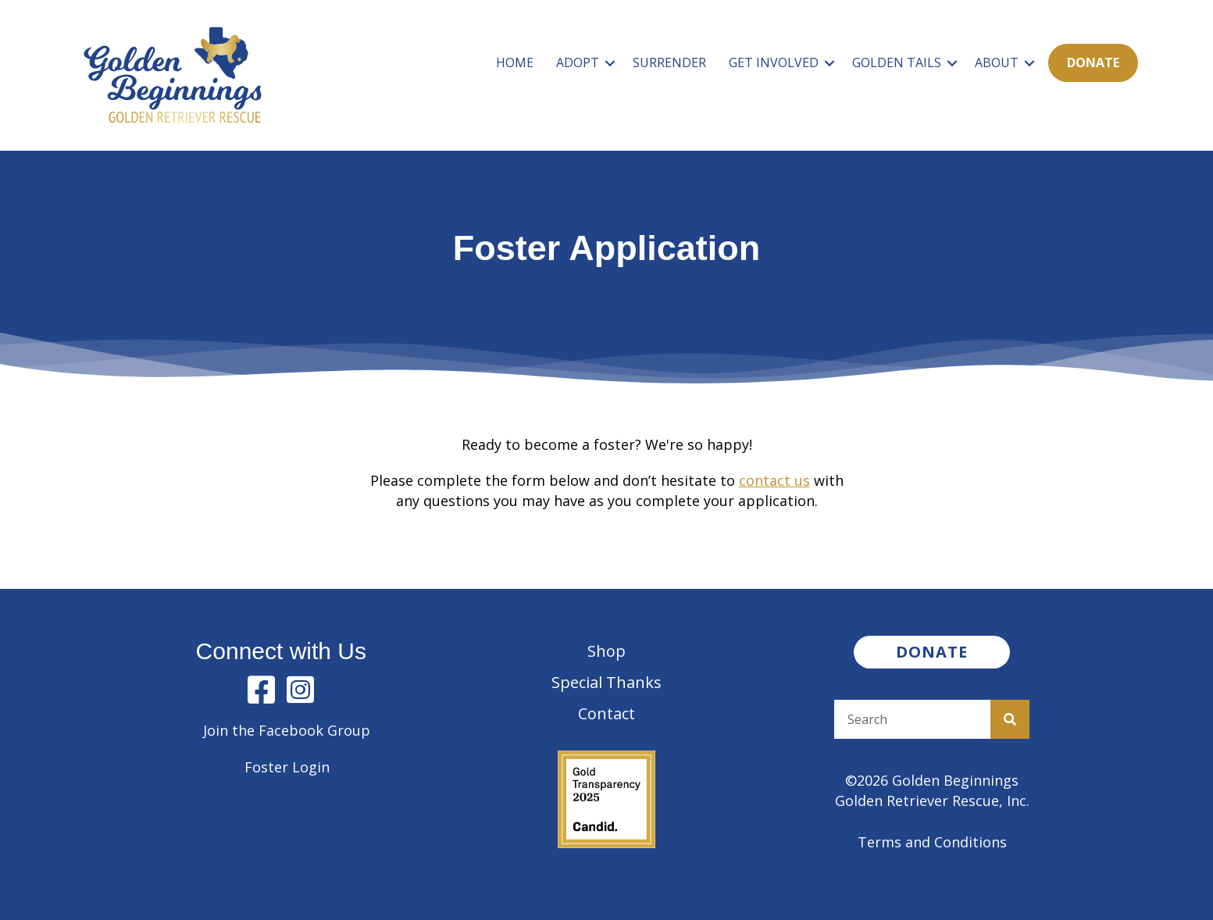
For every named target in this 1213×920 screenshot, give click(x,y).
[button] (610, 63)
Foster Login (287, 767)
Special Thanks (606, 682)
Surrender (669, 62)
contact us (774, 480)
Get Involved (774, 62)
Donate (1093, 62)
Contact (606, 713)
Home (514, 62)
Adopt (577, 62)
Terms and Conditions (932, 842)
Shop (606, 650)
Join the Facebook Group (286, 730)
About (997, 62)
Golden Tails (896, 62)
